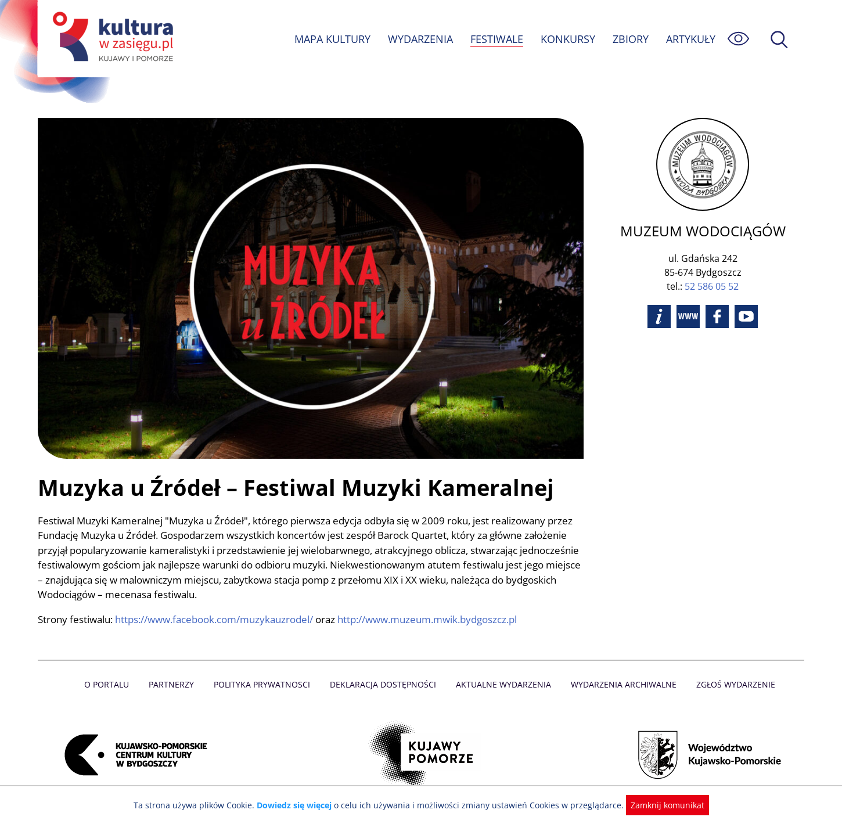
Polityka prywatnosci (264, 684)
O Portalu (111, 684)
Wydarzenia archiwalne (620, 684)
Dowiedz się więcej (298, 805)
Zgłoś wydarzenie (731, 684)
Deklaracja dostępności (384, 684)
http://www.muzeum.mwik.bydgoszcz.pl (434, 619)
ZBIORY (630, 39)
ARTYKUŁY (690, 39)
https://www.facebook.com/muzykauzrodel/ (217, 619)
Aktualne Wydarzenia (502, 684)
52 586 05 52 (711, 286)
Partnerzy (175, 684)
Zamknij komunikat (660, 805)
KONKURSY (567, 39)
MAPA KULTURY (331, 39)
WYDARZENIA (419, 39)
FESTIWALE (496, 39)
